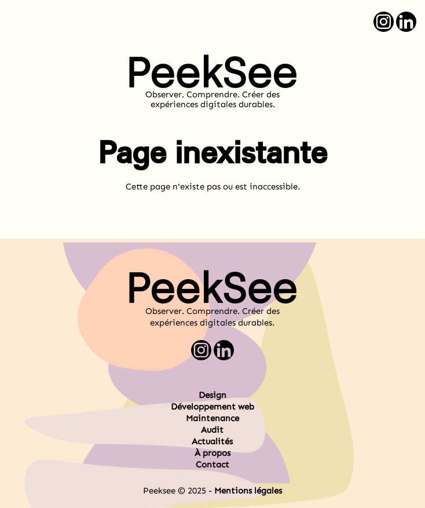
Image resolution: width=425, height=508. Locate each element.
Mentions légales (248, 490)
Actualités (212, 441)
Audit (212, 430)
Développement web (212, 406)
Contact (212, 464)
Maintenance (212, 418)
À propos (212, 453)
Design (212, 395)
